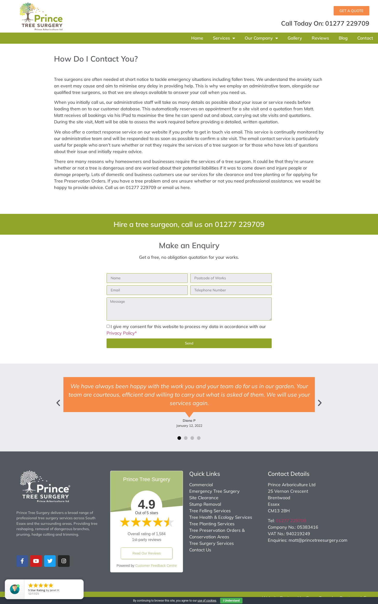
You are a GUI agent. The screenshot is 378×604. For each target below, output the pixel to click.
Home (197, 38)
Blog (343, 38)
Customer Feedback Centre (156, 566)
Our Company (261, 38)
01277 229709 (291, 520)
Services (224, 38)
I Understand (231, 600)
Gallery (295, 38)
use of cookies (206, 600)
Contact (365, 38)
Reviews (320, 38)
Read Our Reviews (147, 553)
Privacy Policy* (122, 333)
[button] (58, 402)
